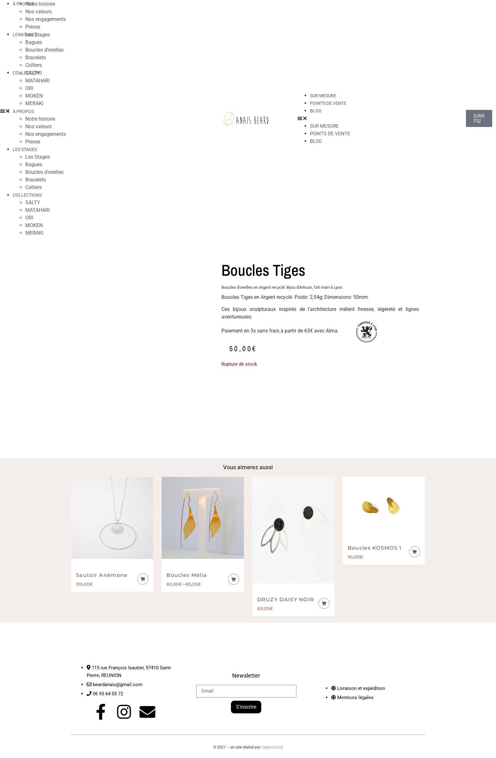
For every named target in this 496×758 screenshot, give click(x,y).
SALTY (32, 73)
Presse (32, 142)
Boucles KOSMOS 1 (375, 548)
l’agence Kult (272, 747)
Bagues (33, 42)
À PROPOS (23, 111)
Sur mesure (324, 126)
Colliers (33, 187)
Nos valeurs (38, 12)
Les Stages (37, 35)
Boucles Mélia (186, 575)
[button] (378, 118)
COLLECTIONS (27, 195)
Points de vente (328, 103)
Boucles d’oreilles (44, 50)
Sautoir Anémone (102, 575)
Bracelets (35, 57)
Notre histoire (40, 119)
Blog (316, 110)
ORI (29, 88)
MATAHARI (37, 81)
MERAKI (34, 103)
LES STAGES (25, 34)
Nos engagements (45, 19)
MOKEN (34, 96)
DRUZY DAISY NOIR (285, 600)
